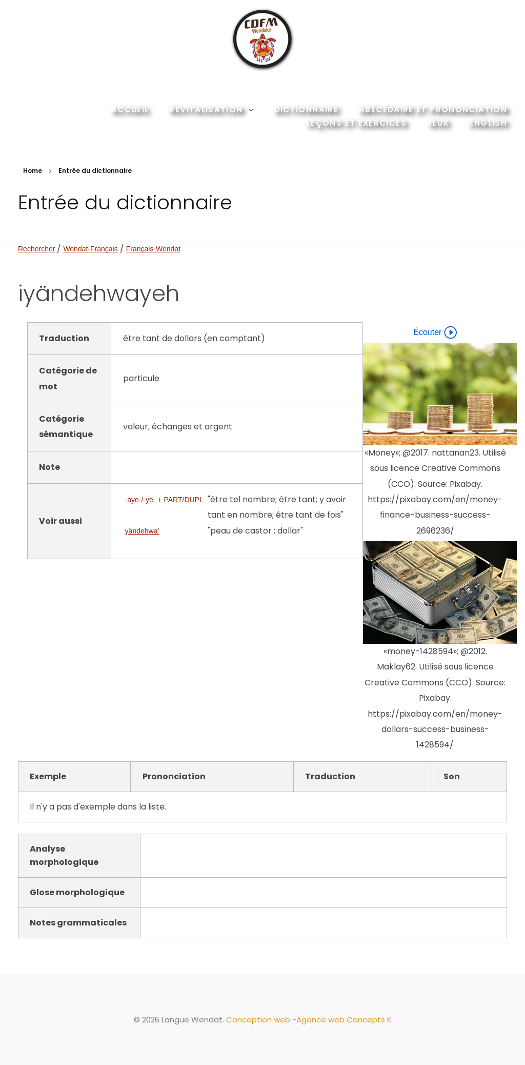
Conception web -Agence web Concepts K (309, 1019)
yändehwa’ (142, 531)
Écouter (435, 332)
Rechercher (36, 249)
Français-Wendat (153, 249)
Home (32, 170)
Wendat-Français (90, 249)
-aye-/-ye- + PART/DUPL (164, 500)
